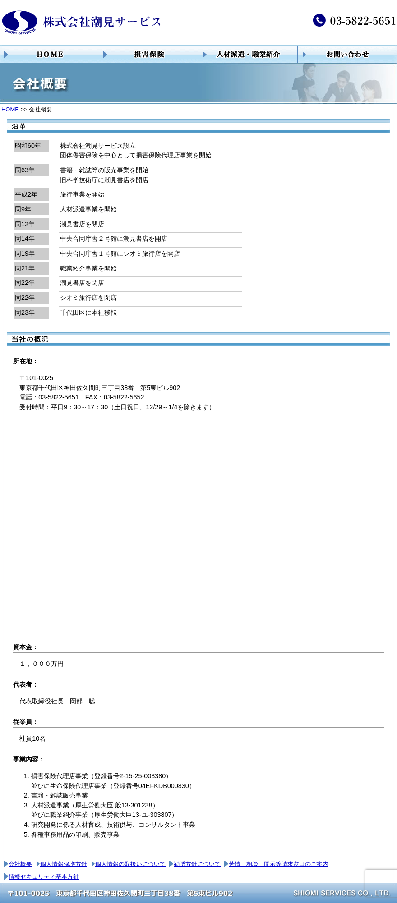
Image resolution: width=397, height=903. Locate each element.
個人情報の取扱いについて (130, 864)
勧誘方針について (197, 864)
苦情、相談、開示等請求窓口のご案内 (278, 864)
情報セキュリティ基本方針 (44, 876)
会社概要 (20, 864)
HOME (10, 109)
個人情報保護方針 (63, 864)
